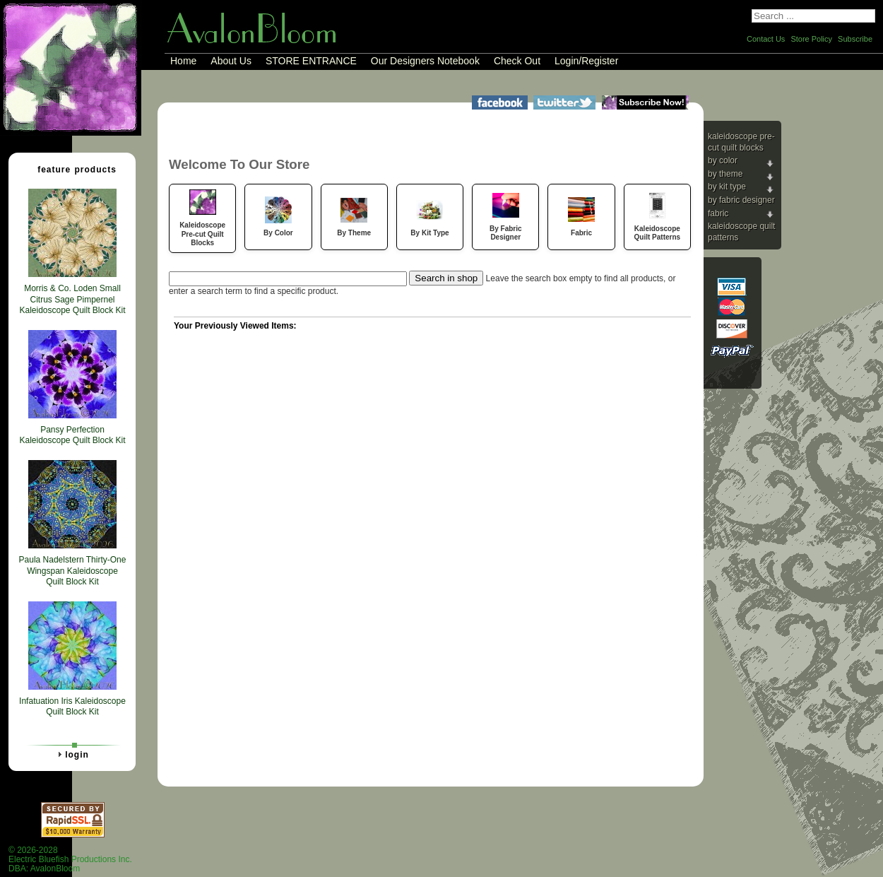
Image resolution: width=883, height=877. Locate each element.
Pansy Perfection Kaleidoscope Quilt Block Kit (72, 435)
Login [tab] (71, 754)
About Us (231, 60)
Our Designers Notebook (425, 60)
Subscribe (855, 39)
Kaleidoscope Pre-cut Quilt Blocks (741, 142)
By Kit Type (727, 187)
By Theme (725, 174)
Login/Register (586, 60)
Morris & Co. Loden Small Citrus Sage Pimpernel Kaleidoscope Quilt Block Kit (72, 299)
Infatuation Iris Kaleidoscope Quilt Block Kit (72, 706)
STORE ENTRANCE (311, 60)
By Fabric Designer (741, 200)
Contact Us (766, 39)
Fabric (718, 213)
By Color (722, 160)
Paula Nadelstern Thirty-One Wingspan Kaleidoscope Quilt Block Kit (72, 571)
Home (183, 60)
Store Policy (811, 39)
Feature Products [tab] (71, 169)
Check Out (517, 60)
